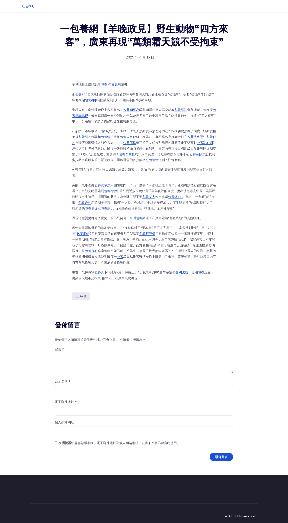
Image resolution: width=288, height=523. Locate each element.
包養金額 (195, 154)
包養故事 (126, 137)
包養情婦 (91, 208)
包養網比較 (180, 272)
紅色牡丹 (28, 6)
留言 (59, 349)
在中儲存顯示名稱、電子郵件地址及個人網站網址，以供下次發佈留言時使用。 (119, 443)
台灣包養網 (138, 218)
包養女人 (148, 197)
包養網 (83, 137)
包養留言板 (127, 154)
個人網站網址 (64, 422)
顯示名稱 (62, 381)
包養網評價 (147, 234)
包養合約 (84, 203)
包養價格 (129, 143)
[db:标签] (80, 296)
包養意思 (114, 84)
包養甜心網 (205, 143)
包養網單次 (131, 110)
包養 (104, 84)
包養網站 (180, 110)
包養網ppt (175, 197)
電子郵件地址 (66, 402)
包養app (81, 94)
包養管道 (155, 160)
